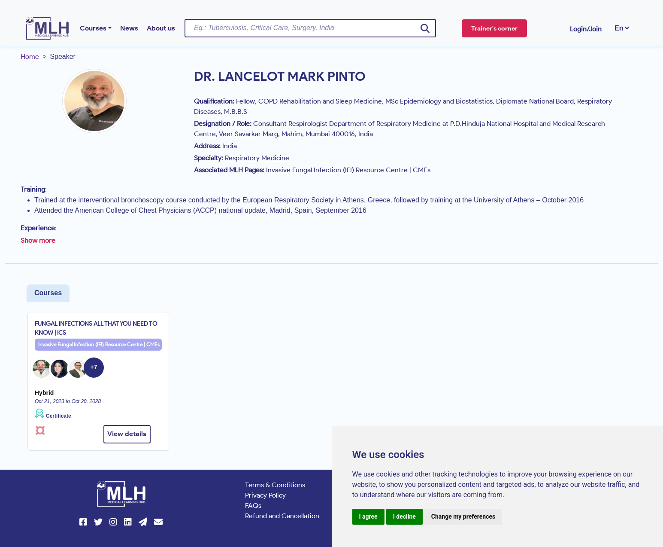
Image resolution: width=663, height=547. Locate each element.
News (129, 28)
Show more (38, 240)
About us (161, 28)
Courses (93, 28)
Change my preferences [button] (463, 516)
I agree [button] (368, 516)
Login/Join (586, 29)
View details (126, 434)
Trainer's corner (494, 28)
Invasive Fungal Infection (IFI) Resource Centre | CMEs (99, 344)
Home (30, 56)
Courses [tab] (48, 292)
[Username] (310, 28)
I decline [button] (404, 516)
